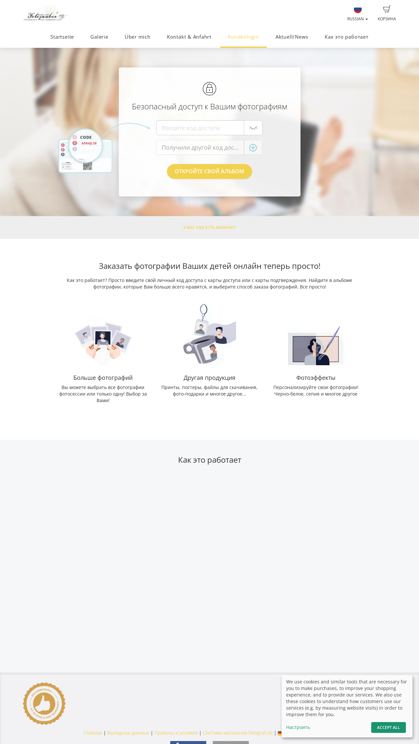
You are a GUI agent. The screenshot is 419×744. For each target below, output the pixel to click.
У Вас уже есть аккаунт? (209, 227)
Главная (93, 733)
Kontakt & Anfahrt (189, 36)
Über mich (138, 36)
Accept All (388, 727)
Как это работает (346, 36)
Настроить (298, 727)
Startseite (62, 36)
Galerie (99, 36)
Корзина (387, 13)
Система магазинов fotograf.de (238, 733)
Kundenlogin (243, 36)
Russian (357, 13)
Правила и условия (176, 733)
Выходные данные (128, 733)
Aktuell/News (292, 36)
